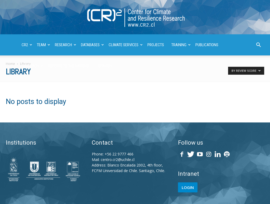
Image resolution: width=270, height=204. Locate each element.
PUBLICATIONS (206, 44)
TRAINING (181, 44)
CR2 (27, 44)
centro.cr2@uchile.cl (117, 159)
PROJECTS (155, 44)
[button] (258, 45)
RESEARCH (65, 44)
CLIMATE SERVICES (126, 44)
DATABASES (92, 44)
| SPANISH (104, 66)
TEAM (43, 44)
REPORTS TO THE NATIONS (68, 66)
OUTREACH (32, 66)
